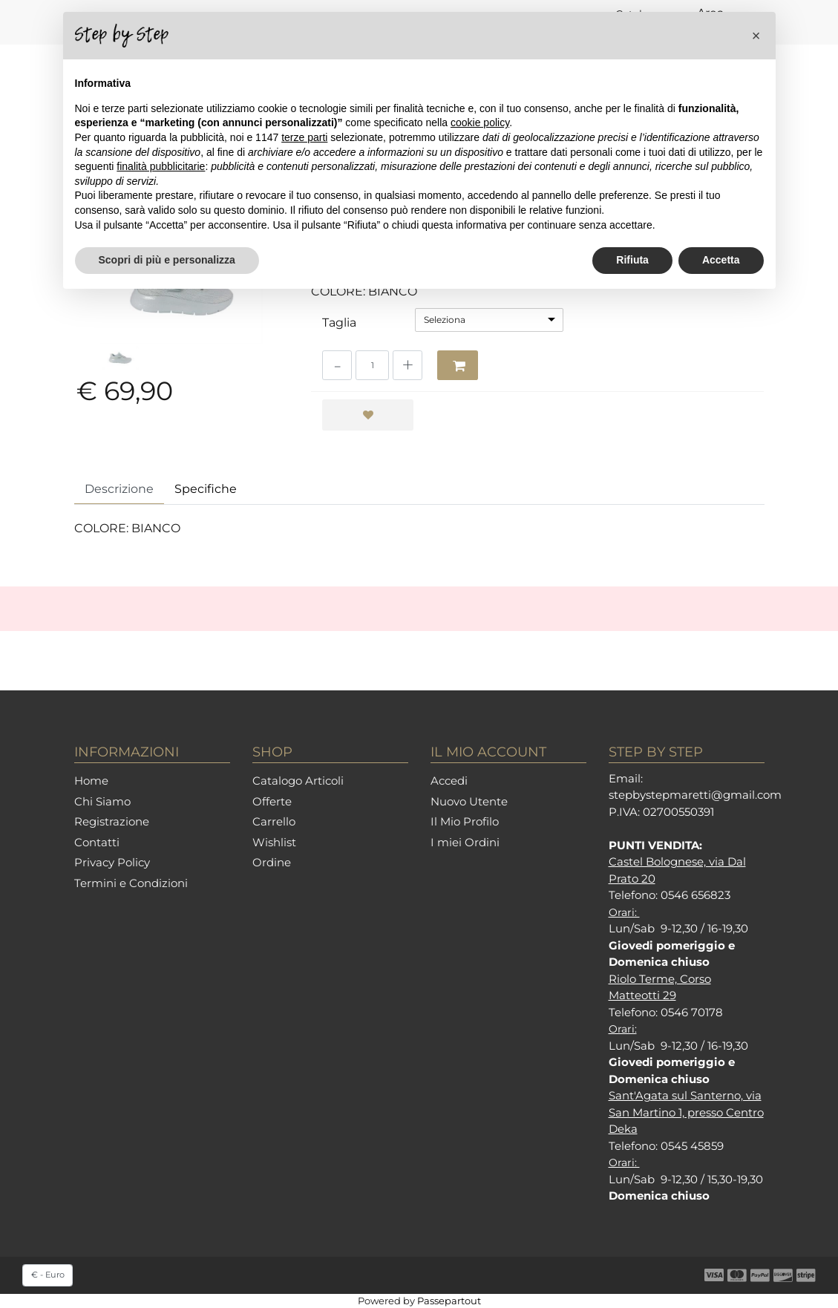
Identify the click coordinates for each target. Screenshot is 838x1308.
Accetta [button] (721, 260)
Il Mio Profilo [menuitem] (465, 821)
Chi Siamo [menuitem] (102, 801)
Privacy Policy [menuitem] (112, 862)
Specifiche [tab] (205, 489)
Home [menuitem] (91, 781)
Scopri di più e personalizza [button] (167, 260)
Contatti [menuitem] (97, 842)
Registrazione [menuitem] (111, 821)
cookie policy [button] (480, 122)
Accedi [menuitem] (449, 781)
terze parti (304, 137)
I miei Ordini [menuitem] (465, 842)
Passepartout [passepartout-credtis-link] (449, 1301)
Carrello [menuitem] (273, 821)
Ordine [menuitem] (271, 862)
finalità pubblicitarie (161, 166)
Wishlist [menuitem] (274, 842)
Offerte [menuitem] (272, 801)
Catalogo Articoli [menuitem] (298, 781)
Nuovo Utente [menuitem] (469, 801)
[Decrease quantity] (337, 365)
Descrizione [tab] (119, 489)
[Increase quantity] (407, 365)
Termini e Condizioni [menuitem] (131, 883)
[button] (756, 36)
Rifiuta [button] (632, 260)
